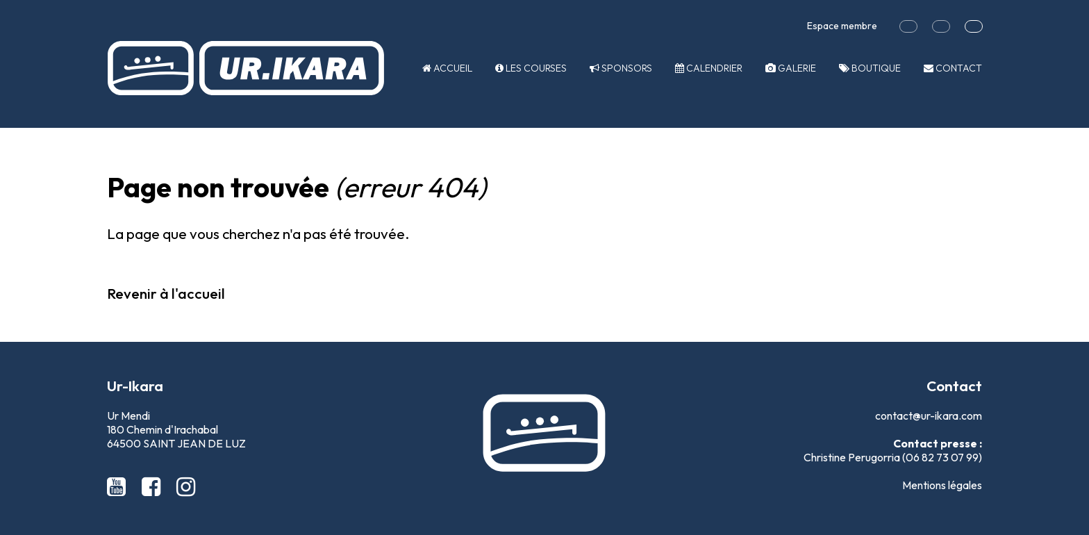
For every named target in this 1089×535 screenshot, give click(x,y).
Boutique (870, 68)
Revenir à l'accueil (166, 293)
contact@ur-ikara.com (928, 415)
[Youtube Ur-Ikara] (119, 486)
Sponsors (621, 68)
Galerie (790, 68)
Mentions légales (942, 485)
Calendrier (708, 68)
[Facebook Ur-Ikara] (153, 486)
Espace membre (842, 25)
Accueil (447, 68)
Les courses (531, 68)
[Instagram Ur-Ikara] (185, 486)
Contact (953, 68)
